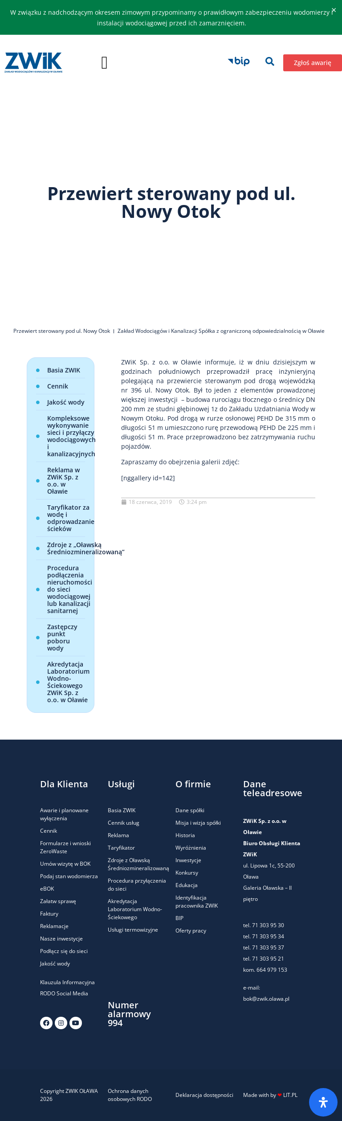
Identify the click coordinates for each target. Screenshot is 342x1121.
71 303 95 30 (268, 925)
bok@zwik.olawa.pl (266, 998)
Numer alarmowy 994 (129, 1014)
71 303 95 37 (268, 947)
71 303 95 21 (267, 958)
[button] (104, 62)
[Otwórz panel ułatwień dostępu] (323, 1102)
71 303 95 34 (268, 936)
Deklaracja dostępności (204, 1095)
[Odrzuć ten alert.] (334, 10)
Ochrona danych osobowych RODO (130, 1095)
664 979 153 (271, 970)
